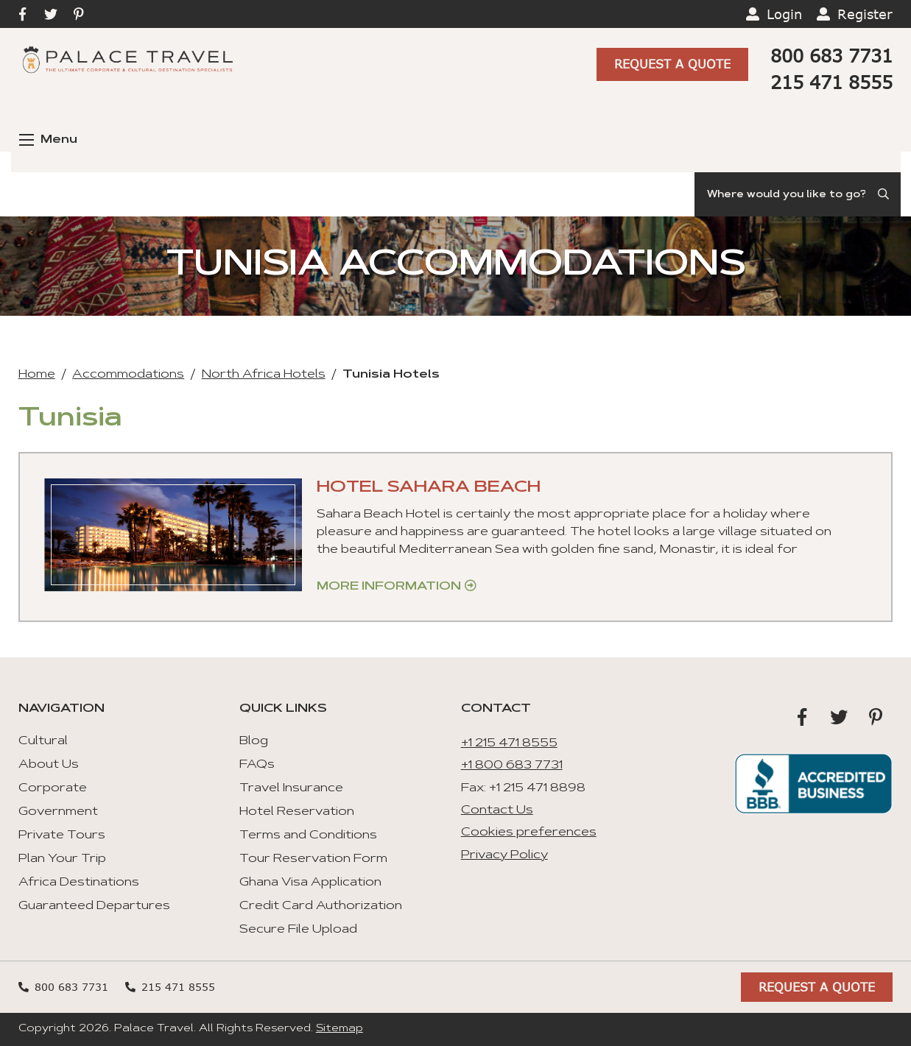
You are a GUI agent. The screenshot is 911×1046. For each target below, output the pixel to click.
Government (58, 812)
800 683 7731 (831, 55)
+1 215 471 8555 (509, 743)
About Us (48, 765)
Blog (253, 741)
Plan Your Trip (62, 859)
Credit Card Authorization (320, 906)
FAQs (257, 765)
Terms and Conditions (308, 835)
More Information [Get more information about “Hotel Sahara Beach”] (389, 587)
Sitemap (339, 1029)
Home (36, 375)
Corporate (52, 788)
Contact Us (497, 810)
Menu (48, 140)
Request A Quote (672, 64)
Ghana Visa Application (310, 882)
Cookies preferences (529, 832)
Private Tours (61, 835)
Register (865, 14)
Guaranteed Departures (94, 906)
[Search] (797, 194)
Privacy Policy (504, 855)
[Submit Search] (884, 194)
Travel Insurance (291, 788)
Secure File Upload (298, 930)
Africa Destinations (78, 882)
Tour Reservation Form (313, 859)
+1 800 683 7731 (512, 765)
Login (784, 14)
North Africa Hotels (264, 375)
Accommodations (128, 375)
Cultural (43, 741)
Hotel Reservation (296, 812)
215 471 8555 (831, 82)
